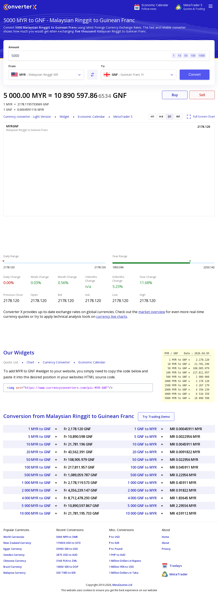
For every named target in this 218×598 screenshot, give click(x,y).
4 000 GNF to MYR (142, 498)
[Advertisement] (109, 236)
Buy (175, 95)
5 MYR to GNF (39, 436)
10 (179, 55)
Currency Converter (56, 362)
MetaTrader (175, 574)
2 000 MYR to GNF (36, 490)
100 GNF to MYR (144, 467)
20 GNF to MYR (144, 452)
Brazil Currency (12, 567)
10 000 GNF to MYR (141, 513)
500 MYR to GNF (37, 475)
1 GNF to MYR (145, 429)
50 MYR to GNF (38, 459)
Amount (14, 47)
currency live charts (111, 316)
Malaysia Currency (14, 573)
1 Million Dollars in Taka (124, 573)
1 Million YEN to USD (121, 567)
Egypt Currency (12, 549)
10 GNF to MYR (144, 444)
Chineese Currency (14, 561)
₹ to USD (114, 537)
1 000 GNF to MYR (142, 482)
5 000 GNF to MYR (142, 505)
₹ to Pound (115, 549)
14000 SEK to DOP (67, 567)
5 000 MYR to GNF (36, 505)
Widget (64, 117)
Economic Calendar (91, 117)
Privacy (166, 549)
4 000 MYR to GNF (36, 498)
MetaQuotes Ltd (122, 585)
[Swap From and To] (92, 75)
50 (185, 55)
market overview (151, 311)
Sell (202, 95)
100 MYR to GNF (37, 467)
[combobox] (46, 75)
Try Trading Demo (156, 417)
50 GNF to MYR (144, 459)
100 (193, 55)
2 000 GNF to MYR (142, 490)
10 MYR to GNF (38, 444)
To (103, 66)
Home (165, 537)
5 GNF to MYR (145, 436)
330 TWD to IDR (66, 573)
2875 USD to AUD (67, 555)
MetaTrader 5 (122, 117)
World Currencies (13, 537)
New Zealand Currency (17, 543)
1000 (202, 55)
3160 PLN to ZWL (66, 561)
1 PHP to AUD (117, 555)
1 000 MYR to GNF (36, 482)
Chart (30, 362)
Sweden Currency (14, 555)
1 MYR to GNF (39, 429)
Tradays (172, 566)
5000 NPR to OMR (67, 537)
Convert (195, 74)
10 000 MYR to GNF (35, 513)
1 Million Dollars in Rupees (125, 561)
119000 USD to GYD (68, 543)
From (12, 66)
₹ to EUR (114, 543)
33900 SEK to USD (67, 549)
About (165, 543)
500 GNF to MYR (144, 475)
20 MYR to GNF (38, 452)
